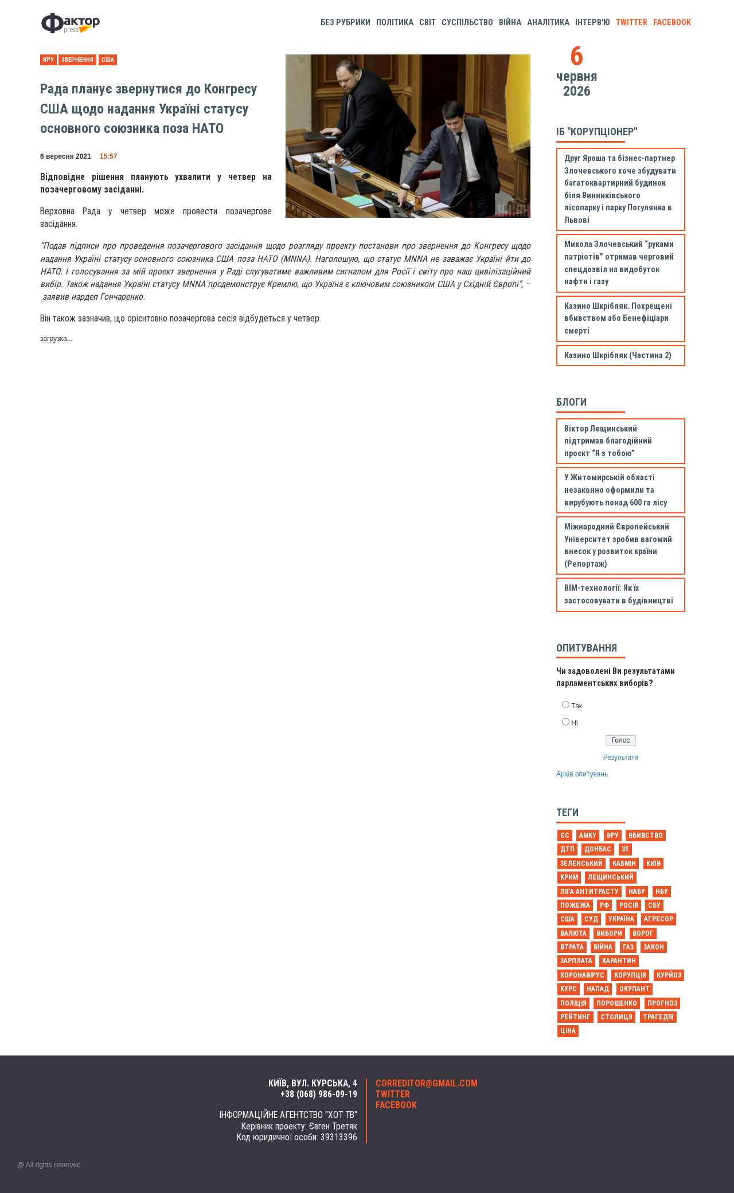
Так (576, 706)
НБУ (661, 892)
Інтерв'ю (592, 23)
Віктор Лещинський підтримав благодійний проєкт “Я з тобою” (608, 441)
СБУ (654, 905)
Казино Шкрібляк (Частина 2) (617, 355)
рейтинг (575, 1017)
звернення (77, 60)
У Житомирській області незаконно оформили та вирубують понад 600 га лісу (615, 490)
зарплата (576, 961)
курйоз (669, 975)
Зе (625, 849)
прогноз (662, 1003)
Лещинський (611, 877)
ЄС (564, 835)
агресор (658, 919)
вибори (609, 933)
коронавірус (582, 975)
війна (603, 947)
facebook (672, 23)
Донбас (597, 849)
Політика (394, 23)
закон (653, 947)
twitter (631, 23)
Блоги (571, 402)
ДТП (567, 849)
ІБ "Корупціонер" (596, 131)
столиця (616, 1017)
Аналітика (548, 23)
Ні (574, 723)
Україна (621, 919)
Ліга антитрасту (589, 892)
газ (628, 947)
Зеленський (581, 864)
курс (568, 989)
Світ (427, 23)
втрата (572, 947)
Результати (620, 758)
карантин (619, 961)
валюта (573, 933)
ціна (568, 1031)
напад (598, 989)
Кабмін (624, 864)
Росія (628, 905)
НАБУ (636, 892)
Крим (569, 877)
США (107, 60)
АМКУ (587, 835)
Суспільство (467, 23)
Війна (510, 23)
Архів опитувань (582, 774)
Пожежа (575, 905)
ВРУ (48, 60)
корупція (630, 975)
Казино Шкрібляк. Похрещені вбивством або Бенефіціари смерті (618, 318)
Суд (591, 919)
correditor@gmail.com (427, 1083)
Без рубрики (345, 23)
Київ (653, 864)
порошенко (616, 1003)
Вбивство (645, 835)
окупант (634, 989)
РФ (604, 905)
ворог (643, 933)
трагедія (658, 1017)
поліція (573, 1003)
